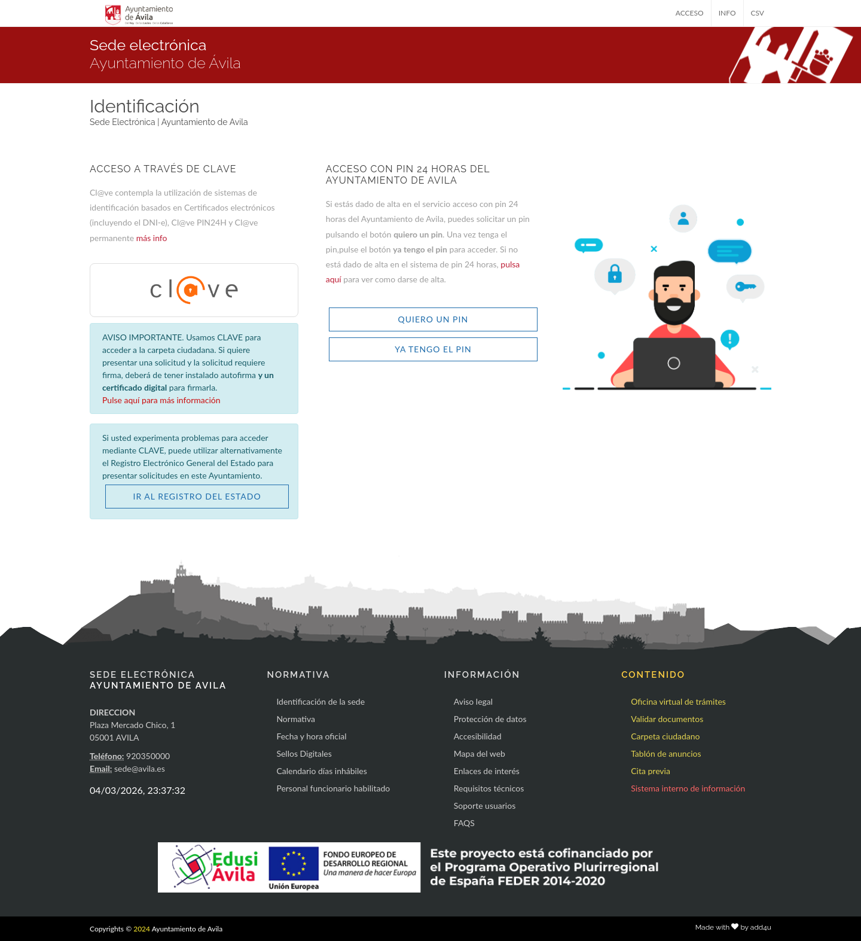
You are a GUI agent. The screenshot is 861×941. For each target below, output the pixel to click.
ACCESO (690, 12)
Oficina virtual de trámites (678, 701)
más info (151, 238)
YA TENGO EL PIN (433, 349)
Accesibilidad (478, 736)
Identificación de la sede (320, 701)
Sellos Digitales (303, 753)
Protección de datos (490, 719)
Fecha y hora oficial (311, 736)
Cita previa (650, 771)
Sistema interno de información (688, 788)
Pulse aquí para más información (161, 400)
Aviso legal (473, 701)
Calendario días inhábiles (321, 771)
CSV (758, 12)
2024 (141, 928)
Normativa (295, 719)
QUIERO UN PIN (433, 319)
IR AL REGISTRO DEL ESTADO (197, 496)
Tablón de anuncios (666, 753)
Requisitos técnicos (489, 788)
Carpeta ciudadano (665, 736)
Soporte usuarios (484, 805)
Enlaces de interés (487, 771)
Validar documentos (667, 719)
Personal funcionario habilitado (333, 788)
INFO (727, 12)
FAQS (464, 823)
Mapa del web (479, 753)
